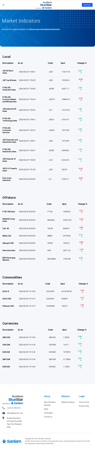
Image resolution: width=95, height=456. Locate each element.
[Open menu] (3, 5)
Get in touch (87, 5)
